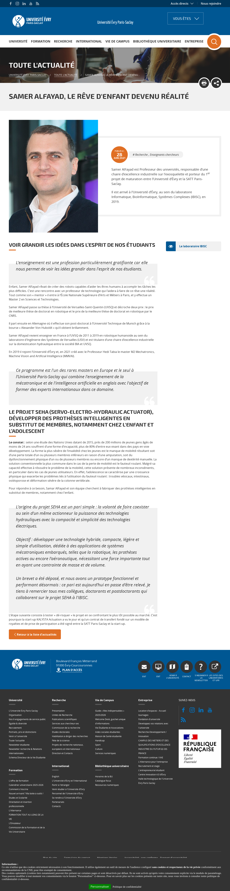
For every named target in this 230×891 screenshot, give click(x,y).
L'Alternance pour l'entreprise (153, 761)
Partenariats (58, 801)
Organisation (15, 715)
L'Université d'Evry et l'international (69, 780)
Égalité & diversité (18, 723)
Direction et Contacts (62, 753)
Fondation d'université (149, 719)
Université (18, 41)
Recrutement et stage (149, 766)
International (89, 41)
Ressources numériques (107, 784)
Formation (40, 41)
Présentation (58, 710)
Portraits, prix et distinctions (22, 732)
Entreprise (194, 41)
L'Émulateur (15, 823)
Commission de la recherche (66, 727)
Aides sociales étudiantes (107, 732)
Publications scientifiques (64, 719)
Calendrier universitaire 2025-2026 (26, 784)
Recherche (63, 41)
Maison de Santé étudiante (108, 736)
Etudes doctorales (61, 732)
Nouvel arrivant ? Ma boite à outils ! (26, 793)
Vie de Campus (117, 41)
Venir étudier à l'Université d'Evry (68, 789)
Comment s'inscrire (18, 789)
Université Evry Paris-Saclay (27, 75)
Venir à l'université (18, 736)
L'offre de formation (18, 780)
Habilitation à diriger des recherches (70, 736)
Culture (98, 749)
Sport (97, 744)
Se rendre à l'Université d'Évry (67, 797)
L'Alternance (15, 810)
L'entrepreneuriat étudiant (151, 770)
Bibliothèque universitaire (157, 41)
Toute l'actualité (65, 75)
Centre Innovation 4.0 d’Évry (152, 774)
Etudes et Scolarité (18, 797)
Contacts (56, 806)
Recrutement (15, 727)
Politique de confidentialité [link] (127, 886)
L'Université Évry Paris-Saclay (23, 710)
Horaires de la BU (104, 776)
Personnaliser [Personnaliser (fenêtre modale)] (100, 887)
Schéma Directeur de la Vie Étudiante (27, 757)
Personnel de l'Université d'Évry (67, 793)
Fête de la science (61, 740)
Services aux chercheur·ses (65, 723)
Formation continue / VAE (150, 757)
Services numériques (105, 753)
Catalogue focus (103, 780)
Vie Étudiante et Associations (109, 727)
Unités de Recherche (62, 715)
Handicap (100, 740)
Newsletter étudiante (19, 744)
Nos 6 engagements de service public (27, 719)
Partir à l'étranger (61, 784)
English (55, 776)
